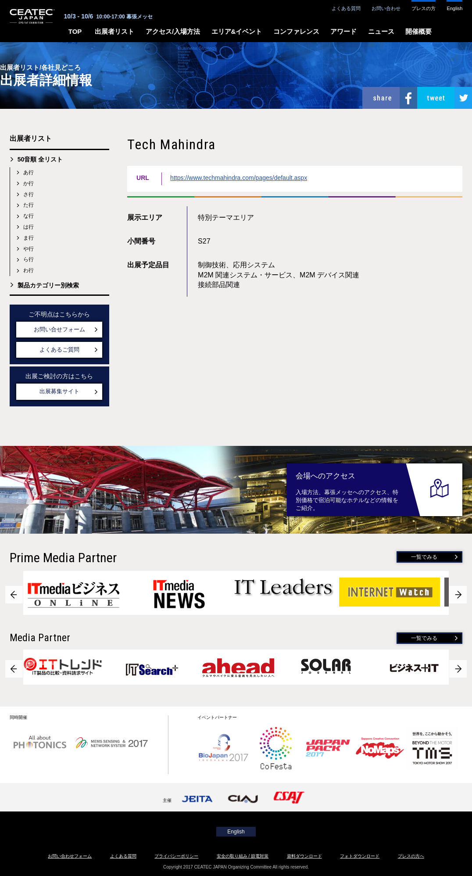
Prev (14, 594)
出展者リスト (114, 31)
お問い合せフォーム (59, 329)
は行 (28, 227)
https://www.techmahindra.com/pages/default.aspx (238, 177)
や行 (28, 249)
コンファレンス (296, 31)
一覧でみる (424, 557)
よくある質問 (346, 8)
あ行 (28, 172)
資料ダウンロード (304, 856)
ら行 (28, 259)
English (454, 8)
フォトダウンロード (359, 856)
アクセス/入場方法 (173, 31)
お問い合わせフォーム (70, 856)
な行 (28, 216)
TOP (75, 31)
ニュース (381, 31)
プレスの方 (423, 8)
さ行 (28, 194)
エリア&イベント (236, 31)
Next (458, 594)
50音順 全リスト (40, 159)
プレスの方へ (411, 856)
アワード (343, 31)
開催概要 (418, 31)
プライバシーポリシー (176, 856)
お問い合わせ (386, 8)
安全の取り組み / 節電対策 (242, 856)
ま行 (28, 238)
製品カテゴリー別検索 (48, 285)
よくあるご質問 (59, 349)
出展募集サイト (59, 391)
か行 (28, 183)
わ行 (28, 270)
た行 (28, 205)
